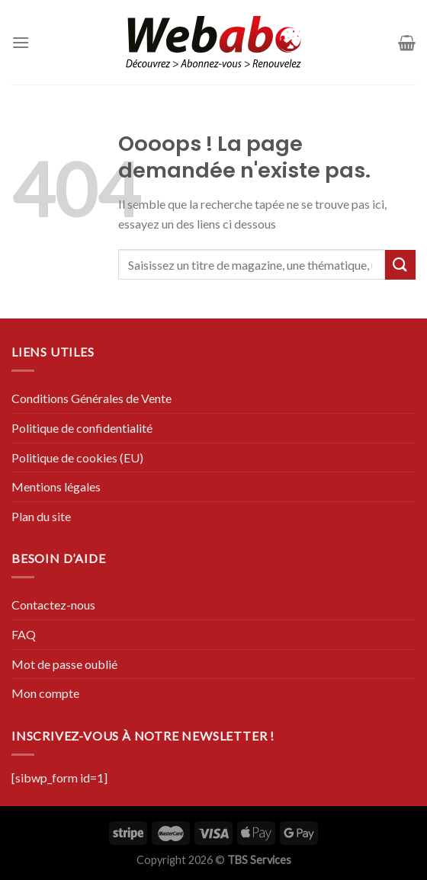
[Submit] (400, 265)
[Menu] (20, 42)
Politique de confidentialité (81, 428)
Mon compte (45, 693)
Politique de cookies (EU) (77, 457)
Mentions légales (56, 486)
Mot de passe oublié (64, 664)
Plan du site (41, 516)
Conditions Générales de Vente (91, 398)
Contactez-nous (53, 604)
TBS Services (259, 859)
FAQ (23, 634)
